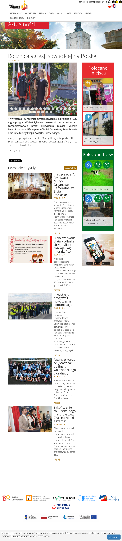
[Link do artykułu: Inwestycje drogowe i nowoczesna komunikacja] (30, 306)
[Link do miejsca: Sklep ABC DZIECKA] (98, 94)
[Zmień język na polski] (110, 6)
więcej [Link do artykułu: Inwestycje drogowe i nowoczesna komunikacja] (57, 354)
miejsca (42, 13)
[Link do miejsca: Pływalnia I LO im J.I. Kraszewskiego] (98, 128)
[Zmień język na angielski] (114, 6)
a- (106, 1)
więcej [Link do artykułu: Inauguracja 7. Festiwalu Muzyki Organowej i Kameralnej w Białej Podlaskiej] (57, 233)
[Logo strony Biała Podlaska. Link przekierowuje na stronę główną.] (18, 5)
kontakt (31, 18)
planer (68, 13)
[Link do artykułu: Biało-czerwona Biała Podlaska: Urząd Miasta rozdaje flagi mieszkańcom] (30, 249)
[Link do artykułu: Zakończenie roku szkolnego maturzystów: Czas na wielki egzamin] (30, 419)
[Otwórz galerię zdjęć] (42, 89)
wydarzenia (30, 13)
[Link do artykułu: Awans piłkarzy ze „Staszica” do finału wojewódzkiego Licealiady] (30, 371)
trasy (51, 13)
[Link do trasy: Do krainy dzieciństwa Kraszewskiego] (98, 210)
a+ (103, 1)
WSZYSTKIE (70, 167)
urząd (88, 13)
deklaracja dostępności (89, 1)
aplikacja (78, 13)
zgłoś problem (17, 18)
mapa (59, 13)
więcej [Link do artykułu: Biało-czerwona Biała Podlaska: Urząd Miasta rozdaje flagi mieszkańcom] (57, 289)
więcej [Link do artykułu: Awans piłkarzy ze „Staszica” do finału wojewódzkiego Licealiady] (57, 402)
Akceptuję (114, 537)
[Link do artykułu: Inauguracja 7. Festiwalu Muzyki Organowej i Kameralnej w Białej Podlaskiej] (30, 186)
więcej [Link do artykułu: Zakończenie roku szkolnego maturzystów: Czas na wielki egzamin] (57, 459)
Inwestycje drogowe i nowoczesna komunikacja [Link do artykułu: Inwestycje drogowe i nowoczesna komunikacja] (63, 299)
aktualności (16, 13)
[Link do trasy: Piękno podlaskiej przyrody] (98, 176)
